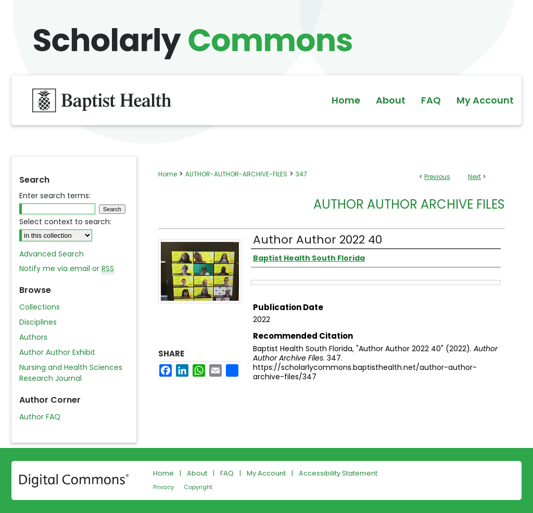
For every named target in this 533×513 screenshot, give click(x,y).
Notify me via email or (66, 268)
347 (301, 174)
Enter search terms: (55, 195)
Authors (33, 337)
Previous (437, 176)
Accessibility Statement (338, 473)
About (197, 473)
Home (167, 174)
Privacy (163, 487)
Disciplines (38, 322)
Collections (39, 307)
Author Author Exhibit (57, 352)
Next (474, 176)
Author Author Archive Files (409, 204)
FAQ (227, 473)
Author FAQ (39, 417)
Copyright (198, 487)
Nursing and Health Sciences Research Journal (70, 372)
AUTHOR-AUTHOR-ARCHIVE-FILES (236, 174)
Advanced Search (51, 254)
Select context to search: (65, 221)
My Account (266, 473)
